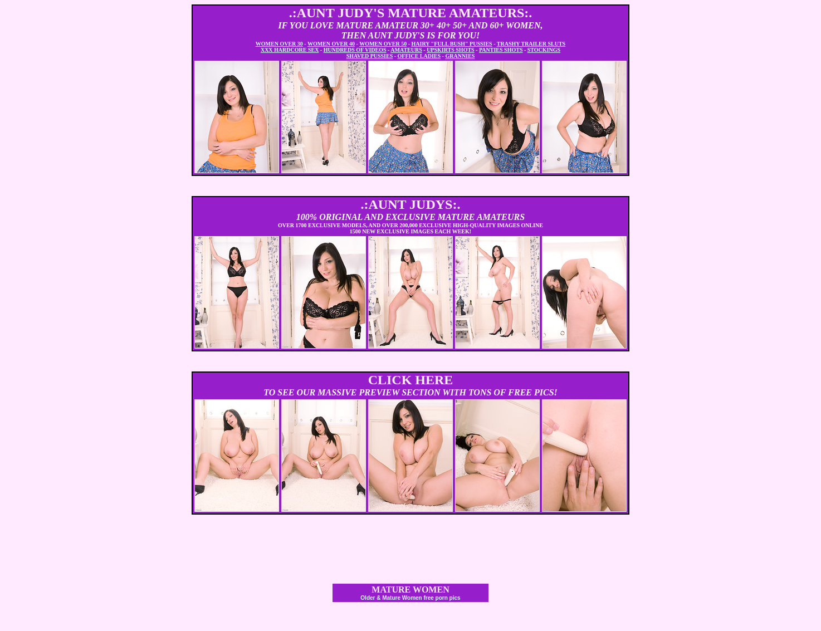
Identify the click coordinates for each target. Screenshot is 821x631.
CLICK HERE (410, 380)
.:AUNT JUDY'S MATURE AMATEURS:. (410, 13)
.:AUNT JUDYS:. (411, 204)
